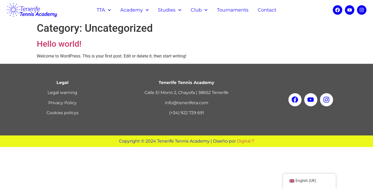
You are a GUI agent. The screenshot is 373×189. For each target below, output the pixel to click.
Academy (134, 10)
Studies (170, 10)
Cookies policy (61, 112)
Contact (267, 10)
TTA (104, 10)
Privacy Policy (62, 102)
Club (199, 10)
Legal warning (62, 92)
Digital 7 (245, 141)
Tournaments (232, 10)
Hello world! (59, 44)
